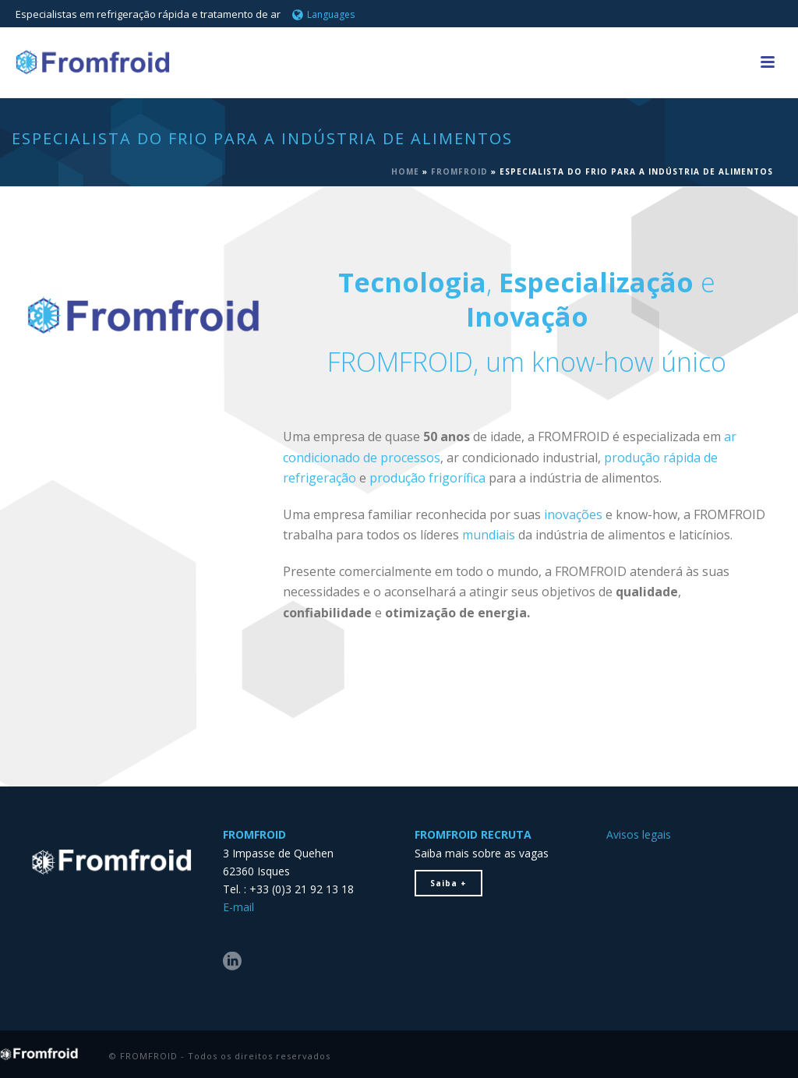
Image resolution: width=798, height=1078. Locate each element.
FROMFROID (459, 171)
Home (405, 171)
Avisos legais (638, 834)
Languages (323, 14)
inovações (573, 514)
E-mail (238, 907)
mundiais (488, 534)
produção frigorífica (427, 477)
